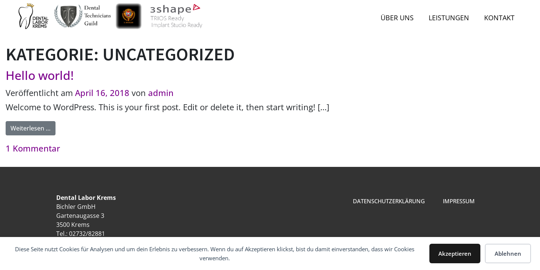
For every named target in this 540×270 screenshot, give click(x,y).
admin (161, 93)
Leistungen (449, 17)
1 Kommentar (33, 148)
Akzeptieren (454, 253)
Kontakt (499, 17)
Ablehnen (508, 253)
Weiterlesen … (33, 126)
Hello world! (40, 75)
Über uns (397, 17)
